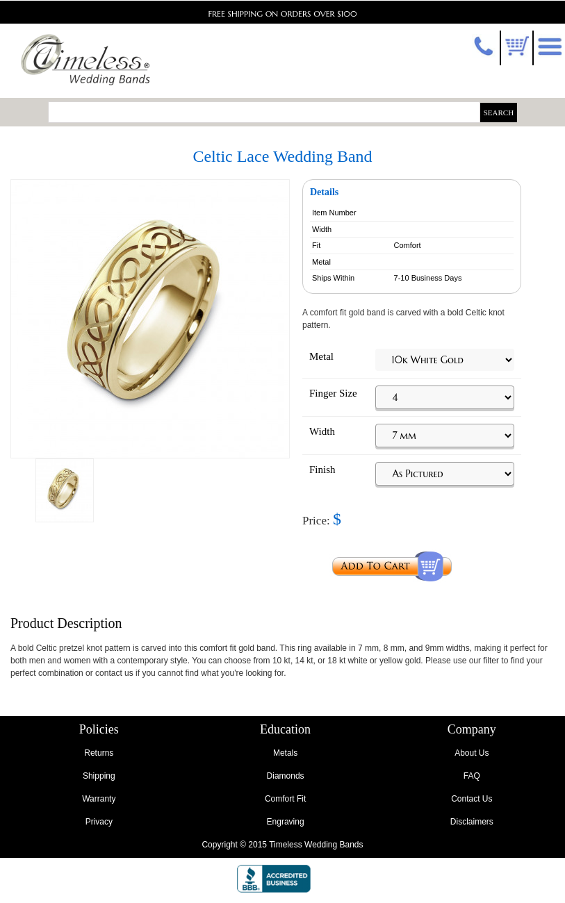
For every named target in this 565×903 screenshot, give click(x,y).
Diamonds (285, 776)
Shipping (99, 776)
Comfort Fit (285, 799)
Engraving (285, 822)
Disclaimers (471, 822)
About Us (472, 753)
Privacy (99, 822)
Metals (285, 753)
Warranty (98, 799)
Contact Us (471, 799)
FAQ (472, 776)
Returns (98, 753)
